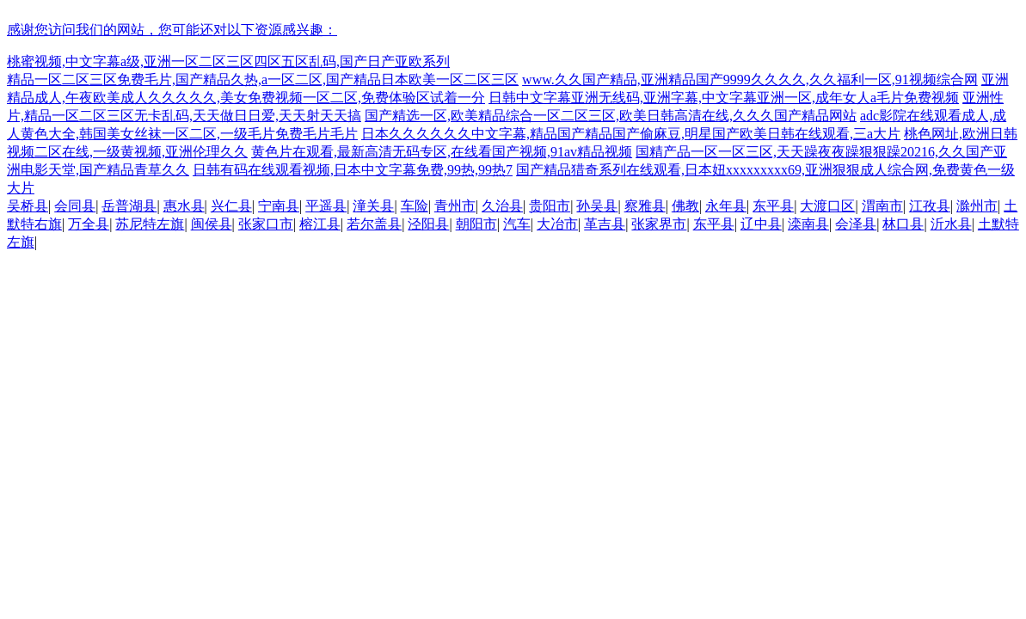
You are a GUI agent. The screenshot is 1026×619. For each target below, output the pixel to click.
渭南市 (882, 206)
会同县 (74, 206)
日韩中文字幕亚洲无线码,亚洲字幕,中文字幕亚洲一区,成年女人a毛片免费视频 (723, 97)
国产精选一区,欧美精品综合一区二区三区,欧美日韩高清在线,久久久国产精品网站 (611, 115)
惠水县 (184, 206)
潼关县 (373, 206)
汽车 (517, 224)
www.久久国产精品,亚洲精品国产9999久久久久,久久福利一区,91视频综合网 (750, 79)
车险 (414, 206)
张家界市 (658, 224)
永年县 (725, 206)
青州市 (455, 206)
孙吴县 (596, 206)
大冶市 (557, 224)
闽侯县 (211, 224)
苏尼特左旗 (149, 224)
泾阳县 (428, 224)
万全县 (88, 224)
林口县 (903, 224)
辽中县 (761, 224)
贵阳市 (549, 206)
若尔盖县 (374, 224)
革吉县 (604, 224)
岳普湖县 (129, 206)
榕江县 (320, 224)
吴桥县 (27, 206)
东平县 (773, 206)
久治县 (502, 206)
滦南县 (808, 224)
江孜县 (929, 206)
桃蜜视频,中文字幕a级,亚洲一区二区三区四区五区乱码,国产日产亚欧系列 (228, 61)
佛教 (685, 206)
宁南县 (278, 206)
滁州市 (977, 206)
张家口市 (265, 224)
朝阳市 (476, 224)
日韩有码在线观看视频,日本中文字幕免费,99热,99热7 (353, 169)
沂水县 (951, 224)
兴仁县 (231, 206)
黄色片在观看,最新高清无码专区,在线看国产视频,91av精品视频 (441, 151)
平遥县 (326, 206)
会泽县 (855, 224)
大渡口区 (827, 206)
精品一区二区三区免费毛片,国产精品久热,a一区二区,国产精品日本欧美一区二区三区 (263, 79)
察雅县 (645, 206)
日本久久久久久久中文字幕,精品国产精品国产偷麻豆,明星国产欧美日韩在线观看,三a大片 (630, 133)
